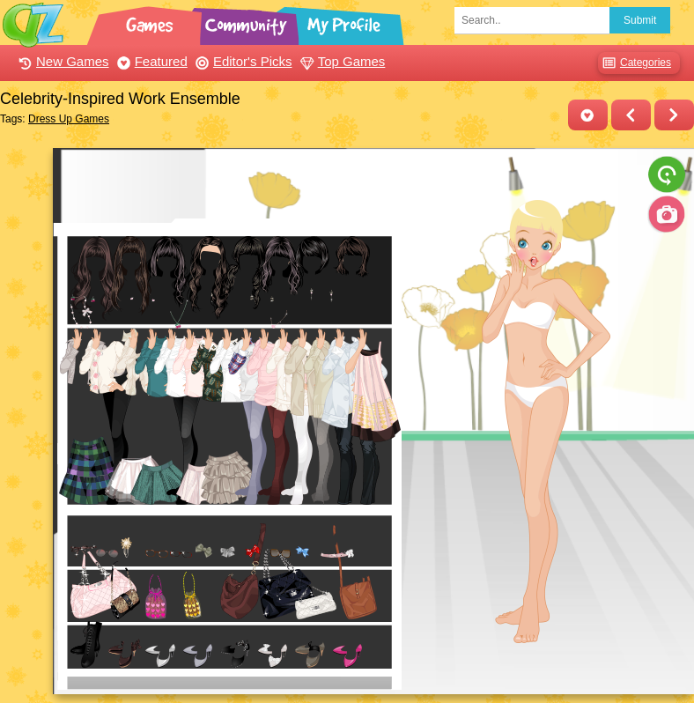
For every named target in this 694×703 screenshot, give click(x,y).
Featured (150, 61)
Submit (640, 20)
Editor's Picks (241, 61)
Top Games (341, 61)
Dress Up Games (68, 119)
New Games (61, 61)
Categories (634, 63)
